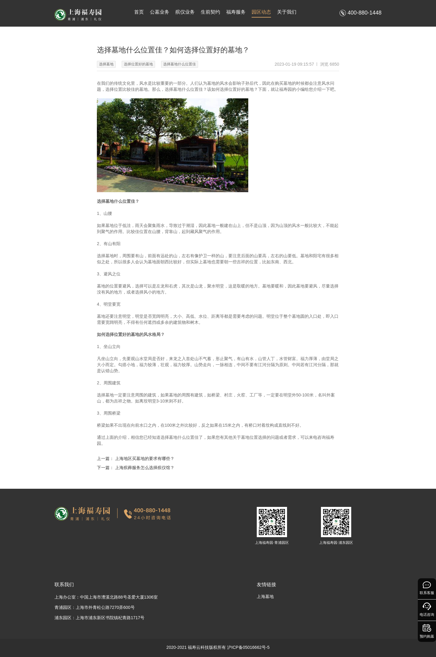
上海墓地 (265, 596)
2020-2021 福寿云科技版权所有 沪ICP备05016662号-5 (218, 647)
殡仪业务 (185, 12)
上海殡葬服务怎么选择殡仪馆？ (144, 467)
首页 (139, 12)
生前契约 (210, 12)
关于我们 (286, 12)
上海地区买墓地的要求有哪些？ (144, 458)
